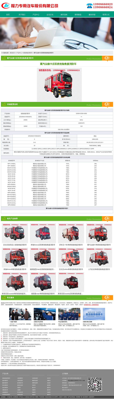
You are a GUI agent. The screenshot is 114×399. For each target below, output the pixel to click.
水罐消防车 (5, 392)
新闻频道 (78, 15)
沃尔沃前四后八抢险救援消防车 (15, 245)
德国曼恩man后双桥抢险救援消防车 (43, 269)
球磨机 (36, 397)
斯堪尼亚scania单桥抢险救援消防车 (15, 294)
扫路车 (19, 387)
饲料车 (49, 380)
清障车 (34, 390)
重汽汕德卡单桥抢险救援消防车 (99, 245)
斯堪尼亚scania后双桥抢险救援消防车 (72, 294)
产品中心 (36, 15)
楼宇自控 (32, 397)
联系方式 (106, 15)
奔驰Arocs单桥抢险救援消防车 (15, 269)
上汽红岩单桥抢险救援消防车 (99, 269)
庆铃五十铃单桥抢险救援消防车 (71, 245)
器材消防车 (5, 380)
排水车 (49, 378)
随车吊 (49, 387)
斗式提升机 (9, 397)
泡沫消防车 (5, 387)
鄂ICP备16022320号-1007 (75, 385)
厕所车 (49, 394)
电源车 (34, 392)
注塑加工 (65, 397)
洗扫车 (34, 385)
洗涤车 (49, 392)
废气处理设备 (71, 397)
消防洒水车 (5, 390)
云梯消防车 (20, 378)
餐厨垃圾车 (35, 380)
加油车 (49, 383)
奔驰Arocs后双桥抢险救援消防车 (43, 245)
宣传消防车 (5, 385)
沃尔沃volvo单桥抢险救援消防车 (71, 269)
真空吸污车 (20, 383)
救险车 (34, 394)
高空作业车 (20, 385)
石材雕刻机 (16, 397)
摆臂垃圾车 (35, 383)
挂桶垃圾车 (20, 394)
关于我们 (22, 15)
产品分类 (5, 373)
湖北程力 (12, 53)
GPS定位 (21, 397)
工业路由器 (27, 397)
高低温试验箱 (48, 397)
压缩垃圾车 (35, 378)
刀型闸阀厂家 (78, 397)
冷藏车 (19, 390)
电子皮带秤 (55, 397)
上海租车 (60, 397)
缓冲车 (49, 390)
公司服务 (65, 373)
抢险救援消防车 (27, 53)
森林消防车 (5, 383)
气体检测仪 (42, 397)
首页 (8, 15)
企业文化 (50, 15)
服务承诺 (92, 15)
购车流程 (64, 15)
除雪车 (49, 385)
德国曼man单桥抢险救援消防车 (43, 294)
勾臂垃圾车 (20, 380)
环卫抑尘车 (20, 392)
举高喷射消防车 (6, 394)
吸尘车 (34, 387)
